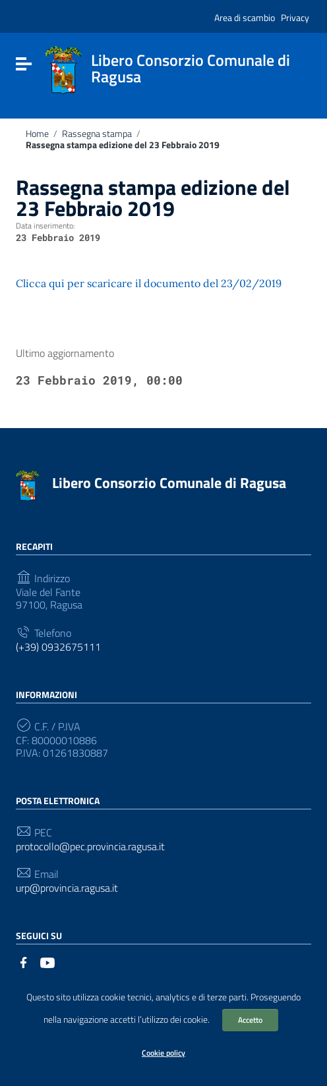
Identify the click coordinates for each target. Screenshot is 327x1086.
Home (37, 133)
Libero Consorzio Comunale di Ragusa (169, 483)
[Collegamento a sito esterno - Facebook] (24, 961)
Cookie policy (163, 1052)
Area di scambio (244, 17)
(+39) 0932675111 (58, 647)
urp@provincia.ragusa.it (67, 888)
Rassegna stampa (97, 133)
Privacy (295, 17)
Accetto (250, 1020)
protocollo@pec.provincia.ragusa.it (90, 846)
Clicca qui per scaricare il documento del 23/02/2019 (149, 283)
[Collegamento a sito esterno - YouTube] (47, 961)
